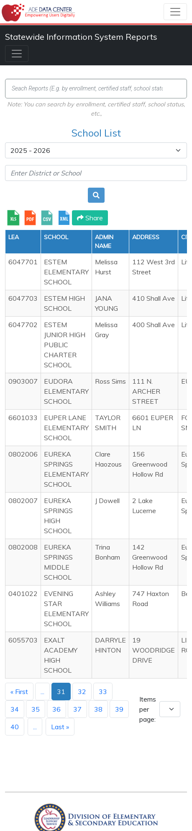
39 (119, 709)
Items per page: (147, 709)
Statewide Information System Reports (81, 36)
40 (14, 727)
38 (98, 709)
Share (90, 218)
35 (35, 709)
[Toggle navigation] (175, 11)
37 (77, 709)
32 (82, 691)
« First (19, 691)
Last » (60, 727)
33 (103, 691)
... (42, 691)
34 (14, 709)
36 (56, 709)
